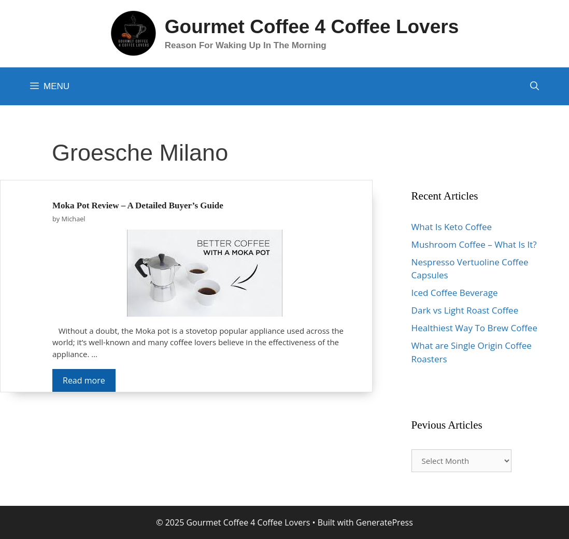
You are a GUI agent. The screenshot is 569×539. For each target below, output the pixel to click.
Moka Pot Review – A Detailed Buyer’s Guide (137, 205)
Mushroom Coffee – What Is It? (474, 244)
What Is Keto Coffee (451, 227)
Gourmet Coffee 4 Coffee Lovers (312, 26)
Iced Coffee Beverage (454, 293)
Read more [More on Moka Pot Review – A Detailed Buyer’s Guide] (84, 380)
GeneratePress (384, 522)
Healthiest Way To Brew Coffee (474, 328)
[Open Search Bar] (534, 86)
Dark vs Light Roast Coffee (465, 310)
